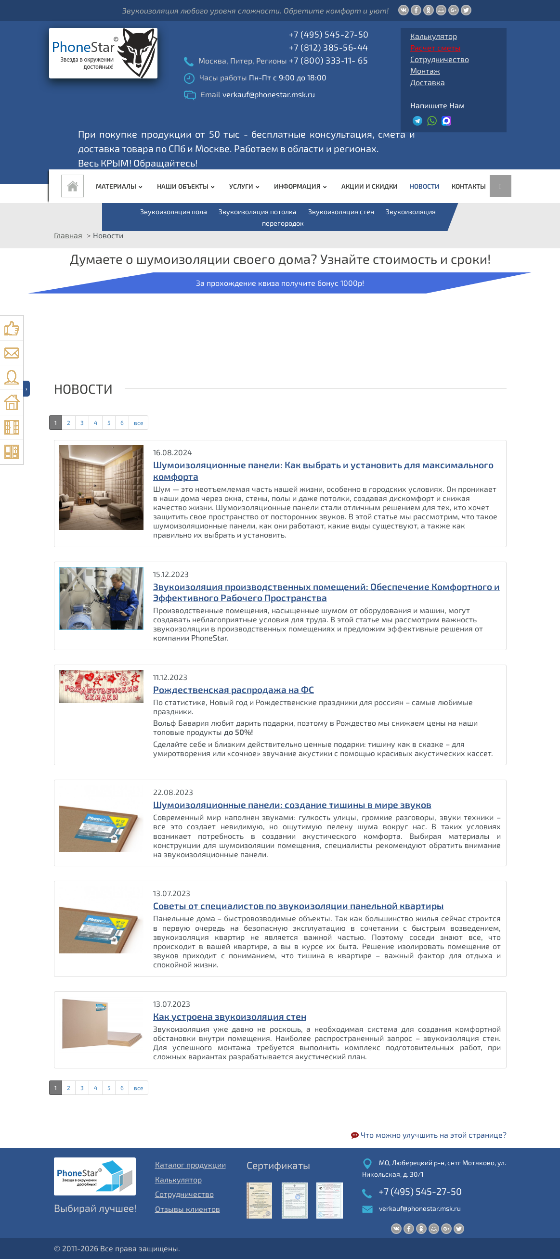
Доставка (427, 82)
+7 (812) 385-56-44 (328, 47)
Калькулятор (433, 35)
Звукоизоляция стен (341, 211)
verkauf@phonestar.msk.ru (420, 1208)
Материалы (120, 186)
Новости (425, 186)
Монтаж (425, 70)
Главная (68, 235)
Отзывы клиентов (187, 1208)
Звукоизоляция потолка (258, 211)
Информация (301, 186)
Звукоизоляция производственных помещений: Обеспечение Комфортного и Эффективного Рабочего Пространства (326, 592)
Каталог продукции (190, 1164)
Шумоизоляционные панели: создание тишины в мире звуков (292, 804)
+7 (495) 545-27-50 (329, 34)
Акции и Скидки (369, 186)
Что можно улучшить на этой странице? (429, 1134)
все (138, 422)
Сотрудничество (439, 59)
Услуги (245, 186)
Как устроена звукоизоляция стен (229, 1016)
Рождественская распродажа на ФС (233, 689)
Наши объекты (187, 186)
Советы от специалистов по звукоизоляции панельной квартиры (298, 905)
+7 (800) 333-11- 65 (328, 60)
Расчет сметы (435, 47)
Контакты (469, 186)
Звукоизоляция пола (173, 211)
